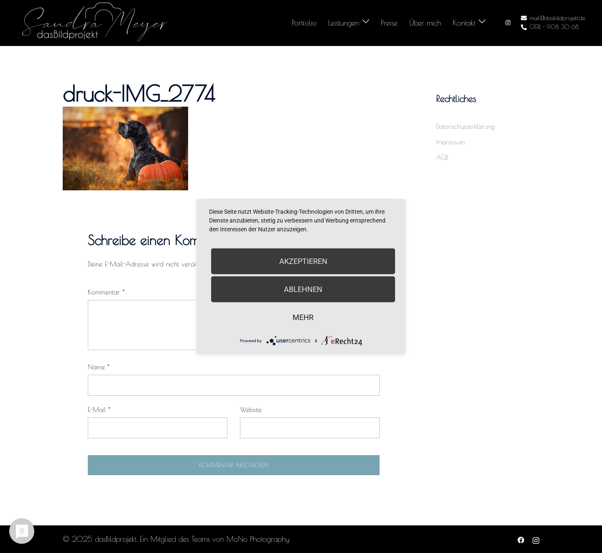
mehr (303, 317)
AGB (442, 157)
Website (251, 409)
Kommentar (106, 292)
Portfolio (304, 22)
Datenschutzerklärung (465, 126)
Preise (389, 22)
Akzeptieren (303, 261)
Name (99, 367)
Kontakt (464, 22)
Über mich (425, 22)
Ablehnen (303, 289)
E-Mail (99, 409)
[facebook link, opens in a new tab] (521, 539)
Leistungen (343, 22)
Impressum (450, 142)
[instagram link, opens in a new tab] (507, 22)
